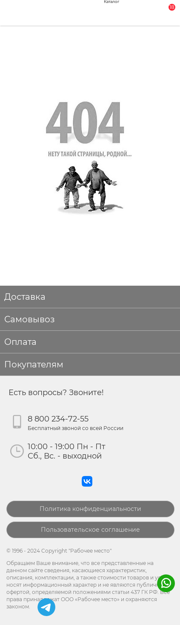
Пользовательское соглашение (90, 529)
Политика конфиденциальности (90, 509)
